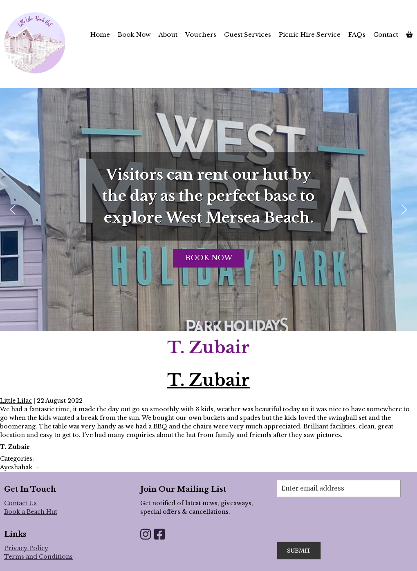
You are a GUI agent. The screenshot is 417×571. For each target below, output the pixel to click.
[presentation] (339, 513)
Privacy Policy (26, 548)
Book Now (134, 34)
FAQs (356, 34)
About (168, 34)
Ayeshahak (20, 467)
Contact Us (20, 503)
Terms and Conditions (38, 556)
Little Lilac (16, 400)
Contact (385, 34)
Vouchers (200, 34)
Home (100, 34)
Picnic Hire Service (310, 34)
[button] (12, 209)
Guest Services (247, 34)
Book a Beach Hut (30, 511)
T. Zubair (208, 380)
